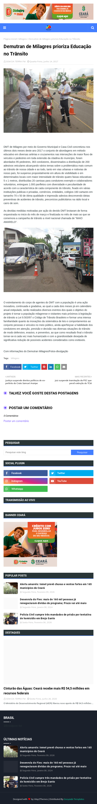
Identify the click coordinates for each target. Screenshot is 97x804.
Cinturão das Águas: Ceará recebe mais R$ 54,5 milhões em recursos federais (47, 690)
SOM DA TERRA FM (15, 61)
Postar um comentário (16, 421)
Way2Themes (41, 799)
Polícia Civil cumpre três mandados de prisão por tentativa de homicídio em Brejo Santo (55, 616)
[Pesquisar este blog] (37, 452)
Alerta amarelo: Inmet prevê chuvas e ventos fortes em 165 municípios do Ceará (56, 586)
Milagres (23, 39)
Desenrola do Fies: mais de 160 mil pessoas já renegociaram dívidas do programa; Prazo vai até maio (53, 601)
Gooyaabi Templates (74, 799)
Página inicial (10, 39)
